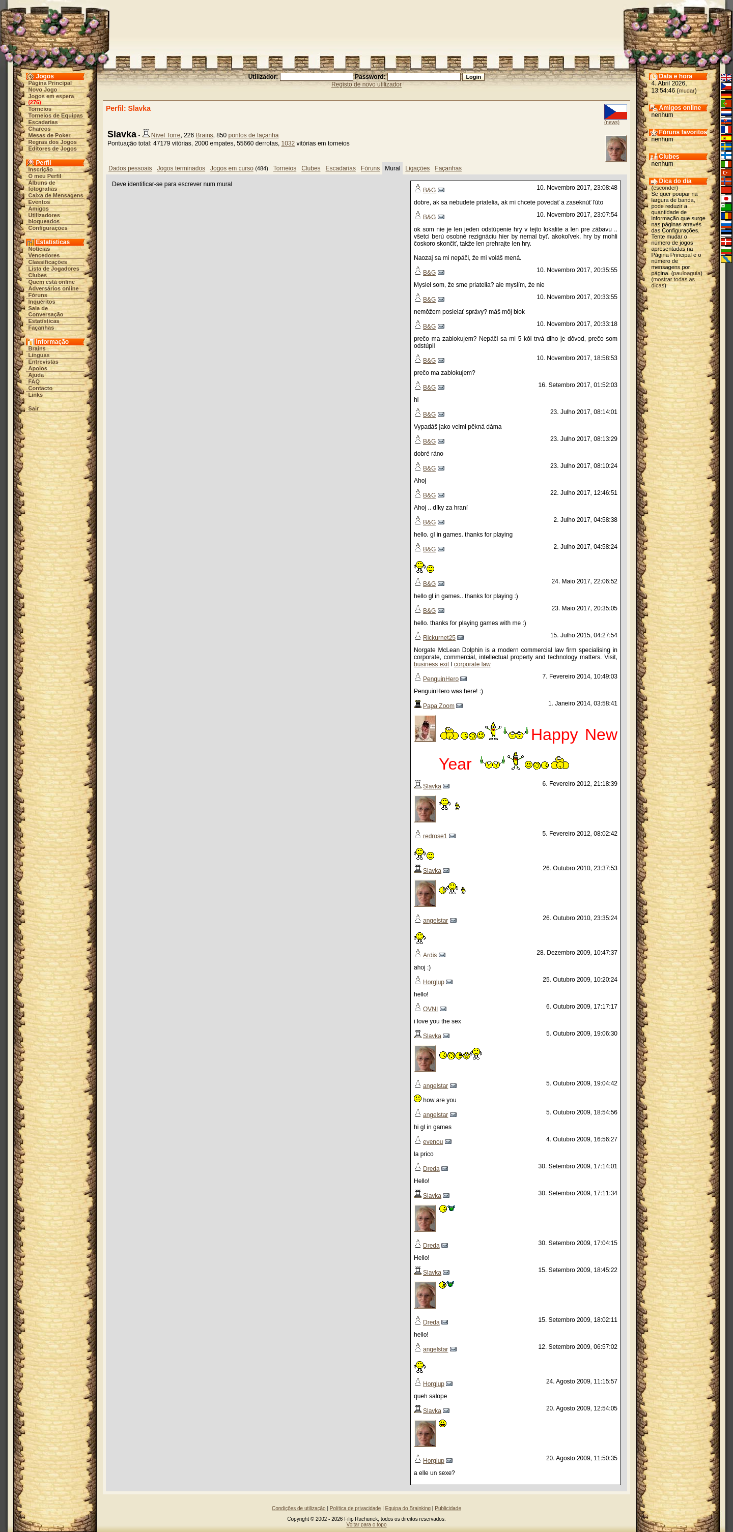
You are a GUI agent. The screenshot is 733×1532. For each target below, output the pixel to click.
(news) (611, 122)
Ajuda (36, 375)
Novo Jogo (43, 89)
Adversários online (54, 288)
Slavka (432, 786)
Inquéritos (42, 302)
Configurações (48, 228)
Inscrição (41, 169)
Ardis (430, 955)
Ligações (417, 168)
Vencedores (44, 255)
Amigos (39, 208)
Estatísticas (44, 321)
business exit (431, 664)
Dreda (431, 1168)
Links (36, 395)
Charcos (40, 129)
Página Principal (50, 83)
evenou (433, 1141)
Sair (34, 408)
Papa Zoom (439, 706)
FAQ (34, 381)
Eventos (39, 202)
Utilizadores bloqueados (44, 218)
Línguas (39, 355)
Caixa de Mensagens (56, 195)
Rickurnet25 (439, 637)
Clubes (38, 275)
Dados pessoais (130, 168)
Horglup (433, 982)
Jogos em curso (231, 168)
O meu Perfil (45, 176)
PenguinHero (441, 679)
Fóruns (38, 295)
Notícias (39, 249)
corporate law (472, 664)
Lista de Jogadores (54, 269)
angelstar (435, 920)
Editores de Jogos (53, 148)
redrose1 (435, 836)
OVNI (430, 1009)
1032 (288, 143)
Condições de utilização (299, 1508)
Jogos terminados (181, 168)
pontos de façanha (254, 135)
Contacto (41, 388)
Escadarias (43, 122)
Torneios (40, 109)
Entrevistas (44, 362)
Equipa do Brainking (408, 1508)
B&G (429, 190)
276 (34, 102)
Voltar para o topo (367, 1524)
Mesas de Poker (50, 135)
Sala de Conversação (46, 311)
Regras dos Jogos (53, 142)
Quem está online (52, 282)
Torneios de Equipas (56, 115)
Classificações (48, 262)
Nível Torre (166, 135)
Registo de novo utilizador (366, 84)
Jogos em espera (51, 96)
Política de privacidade (355, 1508)
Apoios (38, 368)
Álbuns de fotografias (43, 186)
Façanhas (41, 328)
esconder (664, 188)
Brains (37, 348)
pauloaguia (686, 273)
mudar (687, 90)
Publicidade (448, 1508)
